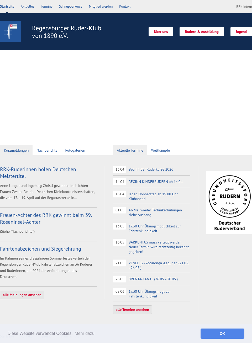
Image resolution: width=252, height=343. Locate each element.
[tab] (16, 151)
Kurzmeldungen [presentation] (16, 150)
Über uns (161, 31)
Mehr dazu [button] (84, 333)
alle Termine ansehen (132, 309)
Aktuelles (27, 6)
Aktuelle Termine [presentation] (130, 150)
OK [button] (222, 333)
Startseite (7, 6)
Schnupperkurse (70, 6)
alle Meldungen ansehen (22, 294)
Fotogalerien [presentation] (75, 150)
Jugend (241, 31)
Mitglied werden (101, 6)
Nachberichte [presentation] (46, 150)
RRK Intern (244, 6)
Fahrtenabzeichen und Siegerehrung (40, 248)
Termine (46, 6)
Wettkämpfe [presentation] (160, 150)
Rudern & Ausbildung (202, 31)
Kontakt (124, 6)
